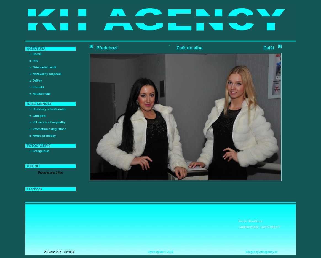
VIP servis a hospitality (49, 122)
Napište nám (41, 93)
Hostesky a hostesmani (49, 109)
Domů (37, 54)
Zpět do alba (189, 47)
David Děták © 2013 (160, 252)
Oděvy (37, 80)
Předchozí (107, 47)
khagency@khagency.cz (261, 252)
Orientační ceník (44, 67)
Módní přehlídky (44, 135)
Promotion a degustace (49, 129)
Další (268, 47)
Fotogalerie (41, 151)
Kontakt (38, 87)
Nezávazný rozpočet (47, 74)
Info (35, 60)
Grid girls (39, 115)
